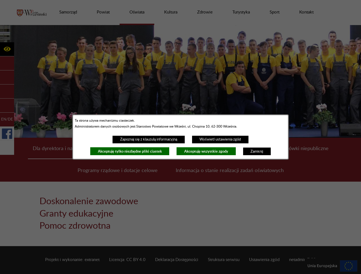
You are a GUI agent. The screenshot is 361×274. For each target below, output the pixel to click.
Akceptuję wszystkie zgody (206, 151)
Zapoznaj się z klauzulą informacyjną (148, 139)
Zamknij (256, 151)
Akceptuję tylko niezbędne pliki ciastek (130, 151)
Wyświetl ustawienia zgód (220, 139)
